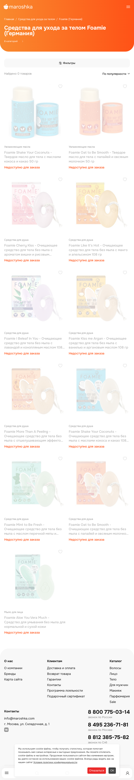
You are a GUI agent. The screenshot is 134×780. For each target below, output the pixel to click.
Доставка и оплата (61, 668)
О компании (13, 668)
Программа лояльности (65, 690)
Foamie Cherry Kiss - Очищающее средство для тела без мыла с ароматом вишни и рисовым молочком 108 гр (30, 250)
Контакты (54, 685)
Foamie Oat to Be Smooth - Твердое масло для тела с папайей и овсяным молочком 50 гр (98, 157)
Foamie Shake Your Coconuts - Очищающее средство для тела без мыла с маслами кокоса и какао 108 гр (97, 436)
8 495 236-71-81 (108, 725)
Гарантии (54, 679)
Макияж (116, 690)
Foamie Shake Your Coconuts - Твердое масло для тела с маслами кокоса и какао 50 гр (32, 157)
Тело (113, 679)
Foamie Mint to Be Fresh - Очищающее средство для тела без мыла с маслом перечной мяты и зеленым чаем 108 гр (33, 529)
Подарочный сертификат (66, 696)
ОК (112, 770)
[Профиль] (127, 773)
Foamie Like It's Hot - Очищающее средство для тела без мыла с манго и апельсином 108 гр (98, 249)
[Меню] (6, 773)
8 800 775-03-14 (109, 712)
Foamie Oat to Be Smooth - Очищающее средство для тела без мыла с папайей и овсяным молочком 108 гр (98, 529)
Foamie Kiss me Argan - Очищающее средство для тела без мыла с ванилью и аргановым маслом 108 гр (98, 343)
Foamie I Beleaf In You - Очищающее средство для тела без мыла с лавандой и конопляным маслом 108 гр (33, 343)
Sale (113, 702)
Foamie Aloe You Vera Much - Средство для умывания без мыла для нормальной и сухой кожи (34, 622)
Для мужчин (119, 685)
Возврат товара (59, 674)
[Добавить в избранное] (60, 86)
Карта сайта (13, 679)
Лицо (113, 674)
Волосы (115, 668)
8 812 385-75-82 (108, 737)
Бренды (10, 674)
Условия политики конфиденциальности (55, 762)
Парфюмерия (120, 696)
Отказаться (96, 770)
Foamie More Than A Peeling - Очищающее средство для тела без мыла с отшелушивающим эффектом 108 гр (33, 436)
